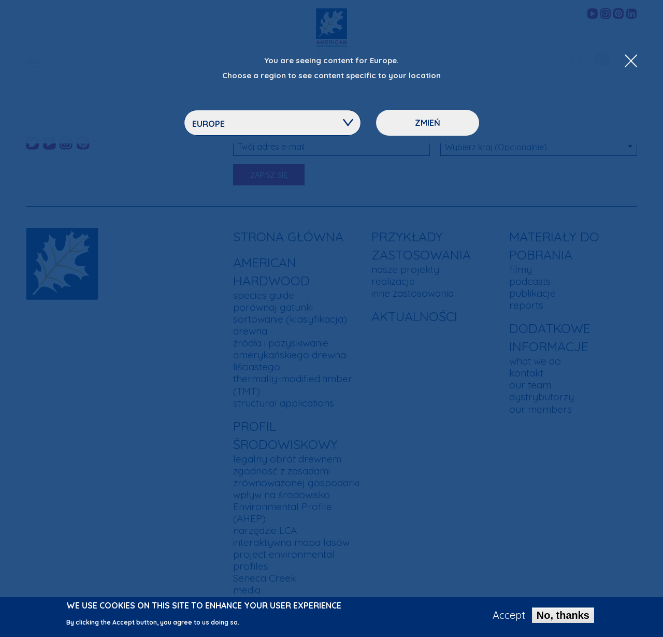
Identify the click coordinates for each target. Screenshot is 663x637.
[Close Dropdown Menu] (631, 62)
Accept (509, 618)
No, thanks (563, 618)
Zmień (427, 123)
